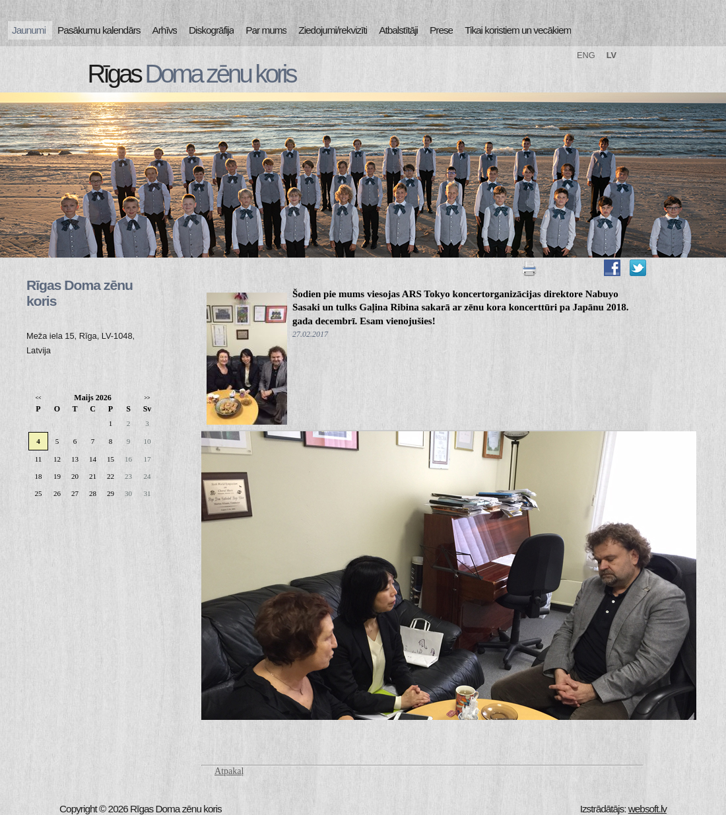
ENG (586, 55)
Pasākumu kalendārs (98, 30)
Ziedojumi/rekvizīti (332, 30)
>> (147, 398)
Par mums (266, 30)
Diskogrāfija (211, 30)
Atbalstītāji (398, 30)
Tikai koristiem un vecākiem (518, 30)
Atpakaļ (229, 771)
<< (38, 398)
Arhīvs (165, 30)
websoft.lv (647, 808)
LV (611, 55)
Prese (441, 30)
